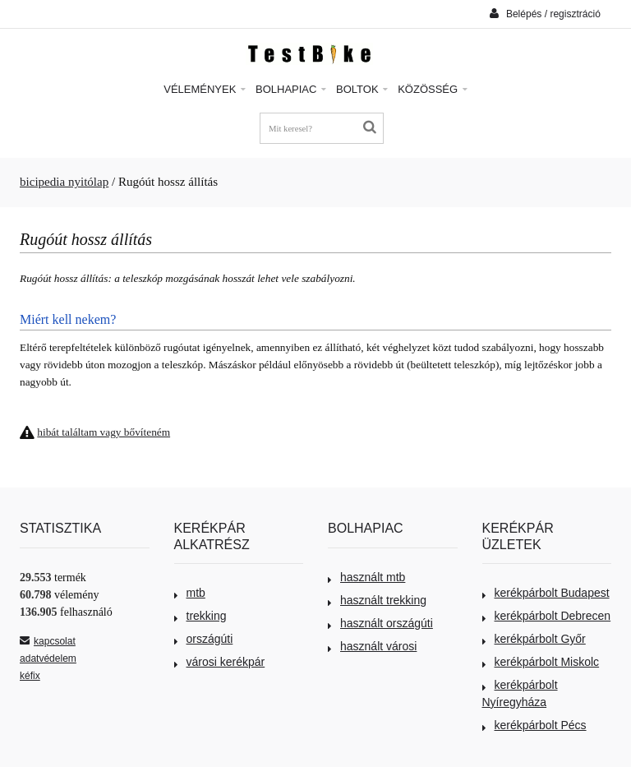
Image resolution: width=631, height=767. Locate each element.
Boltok (362, 89)
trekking (200, 615)
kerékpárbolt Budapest (546, 592)
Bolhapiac (291, 89)
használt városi (372, 646)
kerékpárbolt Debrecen (546, 615)
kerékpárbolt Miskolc (541, 661)
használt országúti (380, 623)
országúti (203, 638)
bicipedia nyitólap (64, 181)
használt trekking (377, 600)
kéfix (30, 676)
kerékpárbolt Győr (534, 638)
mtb (189, 592)
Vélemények (205, 89)
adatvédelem (48, 658)
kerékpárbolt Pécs (534, 725)
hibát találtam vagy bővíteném (103, 432)
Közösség (432, 89)
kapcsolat (48, 641)
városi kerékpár (219, 661)
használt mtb (366, 577)
